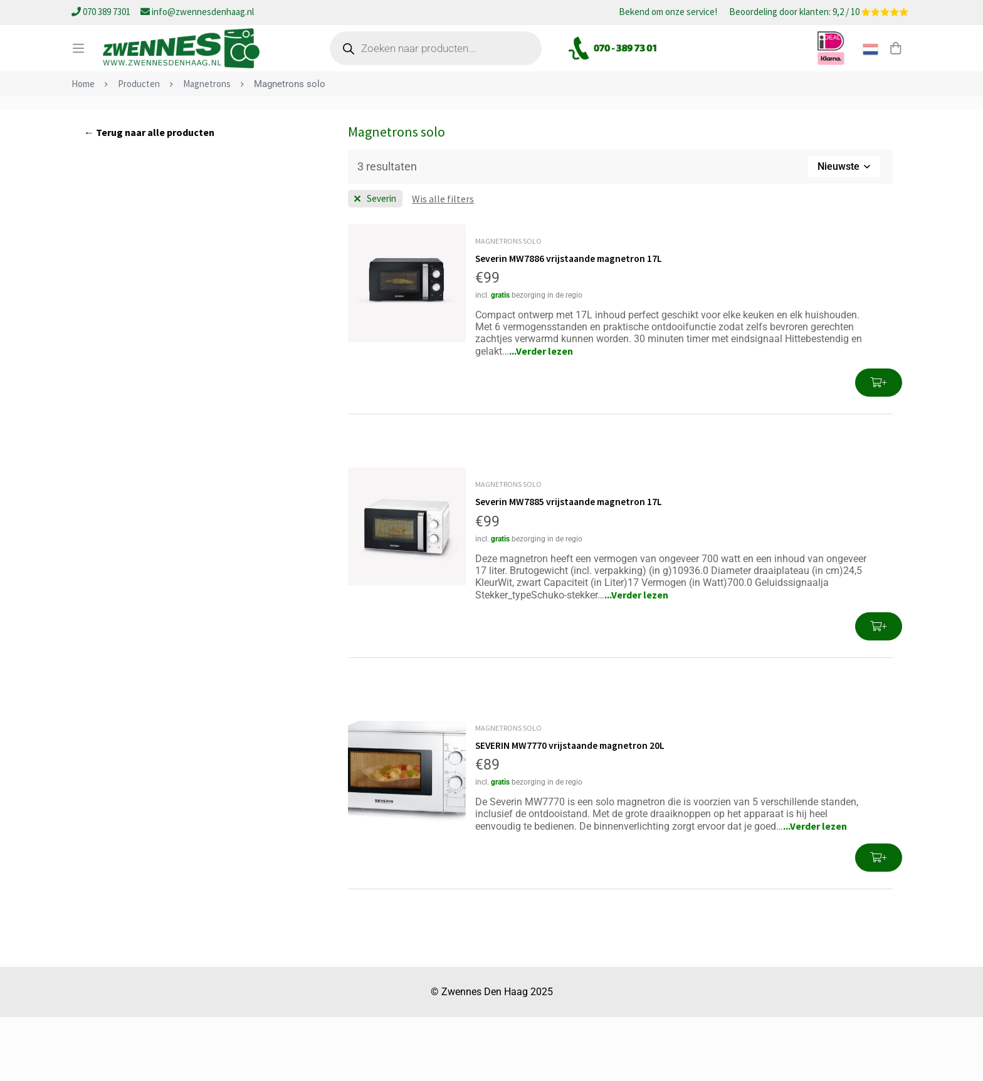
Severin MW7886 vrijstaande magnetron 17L (570, 322)
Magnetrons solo (508, 305)
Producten (139, 148)
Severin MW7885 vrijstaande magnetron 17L (570, 566)
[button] (878, 447)
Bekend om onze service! (668, 13)
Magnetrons (207, 148)
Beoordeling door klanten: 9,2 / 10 (818, 13)
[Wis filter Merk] (375, 263)
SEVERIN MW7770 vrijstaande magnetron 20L (572, 809)
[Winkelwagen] (895, 64)
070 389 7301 (101, 12)
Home (83, 148)
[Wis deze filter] (443, 263)
